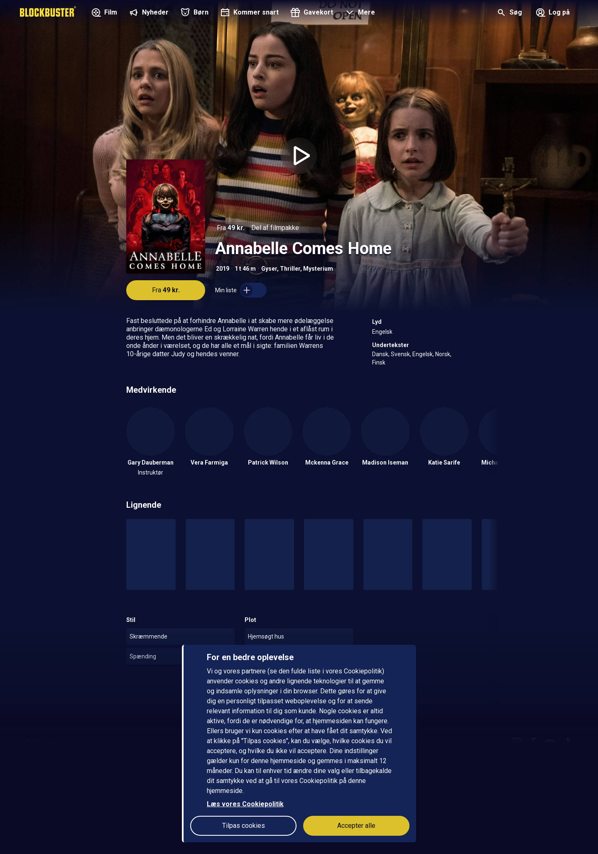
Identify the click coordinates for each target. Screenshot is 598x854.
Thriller (290, 268)
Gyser (269, 268)
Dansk (380, 354)
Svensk (400, 354)
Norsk (442, 354)
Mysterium (318, 268)
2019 (222, 268)
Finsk (378, 362)
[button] (359, 13)
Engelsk (382, 331)
